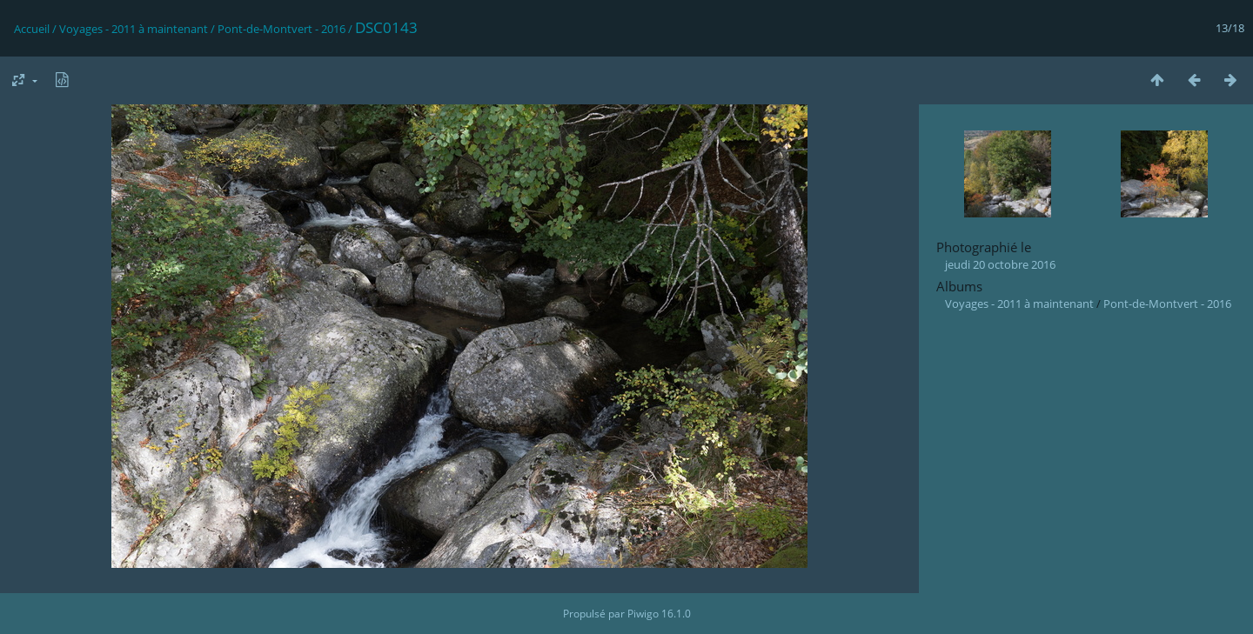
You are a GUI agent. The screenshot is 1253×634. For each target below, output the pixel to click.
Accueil (32, 29)
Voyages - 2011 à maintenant (133, 29)
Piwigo (643, 613)
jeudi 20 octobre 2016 (1000, 264)
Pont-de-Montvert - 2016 (281, 29)
